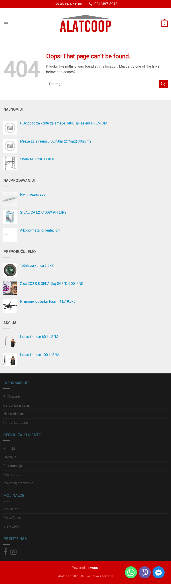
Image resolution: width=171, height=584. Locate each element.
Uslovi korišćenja (16, 405)
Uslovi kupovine (15, 422)
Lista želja (11, 526)
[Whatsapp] (131, 572)
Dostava (9, 457)
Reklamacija (12, 466)
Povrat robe (12, 474)
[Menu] (6, 23)
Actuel (94, 568)
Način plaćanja (14, 414)
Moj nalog (10, 509)
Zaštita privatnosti (17, 397)
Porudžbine (12, 518)
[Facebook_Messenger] (159, 572)
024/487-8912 (103, 4)
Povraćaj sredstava (18, 483)
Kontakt (9, 449)
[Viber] (145, 572)
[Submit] (163, 84)
